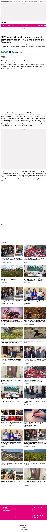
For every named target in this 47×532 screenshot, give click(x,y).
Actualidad (4, 25)
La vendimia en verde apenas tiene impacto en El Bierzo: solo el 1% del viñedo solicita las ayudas (35, 463)
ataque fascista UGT (18, 1)
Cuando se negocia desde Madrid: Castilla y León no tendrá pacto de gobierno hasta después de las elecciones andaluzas (35, 361)
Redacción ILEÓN (4, 282)
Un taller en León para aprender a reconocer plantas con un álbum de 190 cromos (11, 279)
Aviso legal (23, 527)
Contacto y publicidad (24, 529)
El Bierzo (31, 25)
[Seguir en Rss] (37, 517)
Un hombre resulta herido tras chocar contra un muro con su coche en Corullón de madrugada (11, 463)
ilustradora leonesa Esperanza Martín (32, 1)
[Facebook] (4, 52)
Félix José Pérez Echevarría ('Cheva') (7, 425)
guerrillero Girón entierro (11, 1)
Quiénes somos (23, 521)
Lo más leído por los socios (7, 243)
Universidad (26, 25)
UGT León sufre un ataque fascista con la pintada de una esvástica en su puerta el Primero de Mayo (11, 380)
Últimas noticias (4, 407)
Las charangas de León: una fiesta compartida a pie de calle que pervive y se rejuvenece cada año (11, 321)
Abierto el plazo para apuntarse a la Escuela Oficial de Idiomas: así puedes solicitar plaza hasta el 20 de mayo (35, 424)
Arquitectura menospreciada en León (10, 481)
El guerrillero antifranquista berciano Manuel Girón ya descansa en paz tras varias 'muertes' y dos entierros (12, 260)
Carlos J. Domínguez (27, 404)
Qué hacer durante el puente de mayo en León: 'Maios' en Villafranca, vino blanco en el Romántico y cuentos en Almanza (11, 341)
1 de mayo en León (40, 1)
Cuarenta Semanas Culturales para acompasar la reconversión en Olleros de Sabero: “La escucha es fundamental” (34, 279)
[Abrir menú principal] (45, 22)
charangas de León (24, 1)
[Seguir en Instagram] (40, 515)
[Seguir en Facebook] (37, 515)
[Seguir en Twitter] (36, 515)
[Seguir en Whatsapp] (35, 517)
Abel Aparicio (9, 262)
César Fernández (27, 282)
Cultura (12, 25)
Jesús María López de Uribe (29, 324)
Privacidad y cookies (23, 525)
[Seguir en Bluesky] (34, 515)
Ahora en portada (5, 285)
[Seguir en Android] (34, 509)
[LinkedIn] (13, 52)
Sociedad (17, 25)
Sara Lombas (3, 324)
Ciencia (21, 25)
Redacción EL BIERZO (5, 465)
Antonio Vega (3, 262)
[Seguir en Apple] (35, 509)
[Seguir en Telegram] (38, 515)
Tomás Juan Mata (4, 482)
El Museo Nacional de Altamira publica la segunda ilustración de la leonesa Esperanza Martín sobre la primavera (35, 321)
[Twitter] (10, 52)
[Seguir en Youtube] (42, 515)
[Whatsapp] (2, 52)
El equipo (23, 523)
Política (8, 25)
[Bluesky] (7, 52)
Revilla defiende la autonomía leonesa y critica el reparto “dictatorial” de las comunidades (34, 302)
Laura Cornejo (26, 363)
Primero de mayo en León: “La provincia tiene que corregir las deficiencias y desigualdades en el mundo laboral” (34, 260)
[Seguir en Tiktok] (34, 517)
